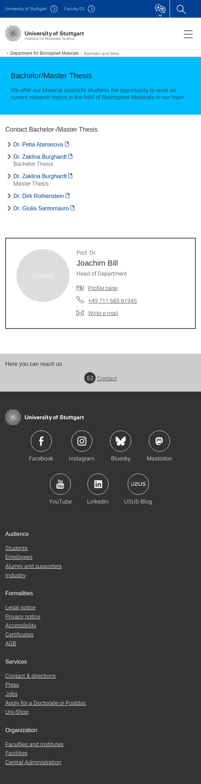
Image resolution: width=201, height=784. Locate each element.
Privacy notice (22, 616)
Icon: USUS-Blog (138, 484)
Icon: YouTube (60, 484)
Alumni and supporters (33, 565)
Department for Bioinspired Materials (44, 53)
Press (12, 684)
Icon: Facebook (41, 441)
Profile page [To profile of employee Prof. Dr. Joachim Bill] (103, 287)
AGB (10, 643)
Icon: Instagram (81, 441)
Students (16, 547)
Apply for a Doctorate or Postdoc (45, 702)
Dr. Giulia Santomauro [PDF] (41, 208)
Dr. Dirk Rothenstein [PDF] (38, 196)
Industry (15, 575)
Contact (100, 378)
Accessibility (20, 625)
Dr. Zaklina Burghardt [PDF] (40, 157)
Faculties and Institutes (34, 744)
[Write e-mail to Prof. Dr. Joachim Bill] (97, 313)
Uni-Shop (17, 711)
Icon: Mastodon (159, 441)
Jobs (11, 693)
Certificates (19, 634)
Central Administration (33, 762)
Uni (26, 8)
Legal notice (20, 607)
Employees (18, 556)
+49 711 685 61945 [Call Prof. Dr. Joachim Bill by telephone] (112, 300)
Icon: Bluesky (120, 441)
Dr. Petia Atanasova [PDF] (38, 144)
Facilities (16, 752)
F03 (74, 8)
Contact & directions (30, 675)
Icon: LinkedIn (98, 484)
